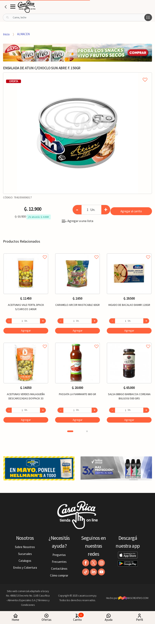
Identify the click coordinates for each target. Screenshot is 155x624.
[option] (77, 133)
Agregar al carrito (131, 211)
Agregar (26, 330)
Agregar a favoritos (25, 252)
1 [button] (70, 431)
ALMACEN (23, 34)
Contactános (59, 568)
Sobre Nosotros (25, 547)
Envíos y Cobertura (25, 567)
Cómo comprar (59, 575)
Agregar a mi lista (77, 75)
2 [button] (87, 431)
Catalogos (25, 561)
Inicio (6, 34)
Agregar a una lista (77, 221)
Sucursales (25, 554)
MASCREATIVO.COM (133, 598)
